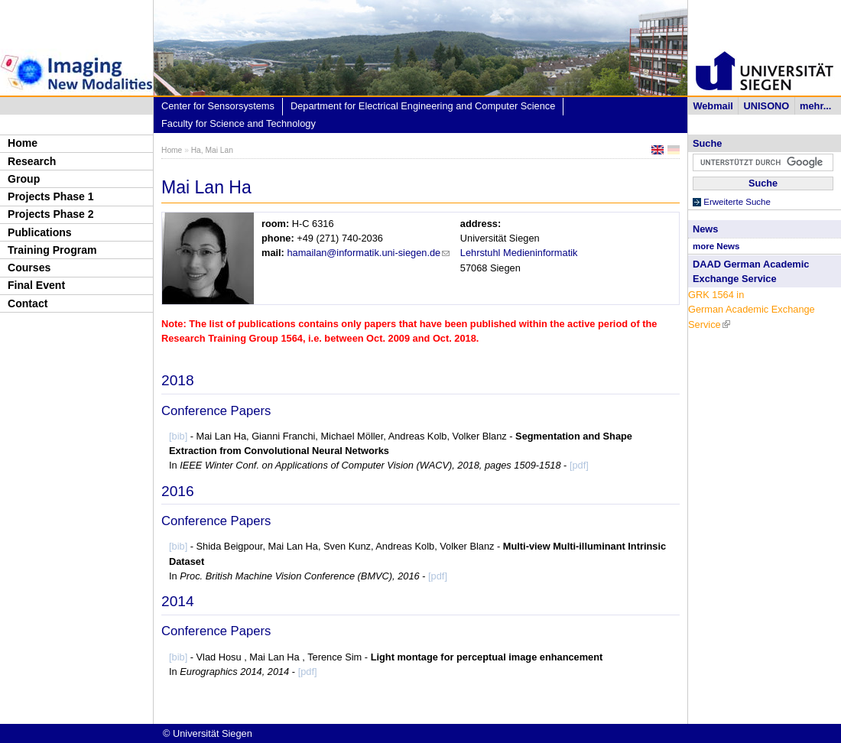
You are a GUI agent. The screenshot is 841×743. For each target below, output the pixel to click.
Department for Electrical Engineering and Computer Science (423, 106)
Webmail (712, 106)
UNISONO (767, 106)
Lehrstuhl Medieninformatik (519, 252)
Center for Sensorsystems (217, 106)
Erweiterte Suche (737, 201)
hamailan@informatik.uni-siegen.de (368, 252)
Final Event (36, 285)
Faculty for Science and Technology (238, 123)
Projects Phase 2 (51, 214)
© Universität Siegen (207, 733)
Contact (27, 303)
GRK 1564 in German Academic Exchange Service (751, 309)
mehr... (815, 106)
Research (32, 161)
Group (24, 179)
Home (22, 143)
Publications (40, 232)
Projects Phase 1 (51, 196)
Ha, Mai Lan (212, 150)
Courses (29, 267)
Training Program (52, 250)
